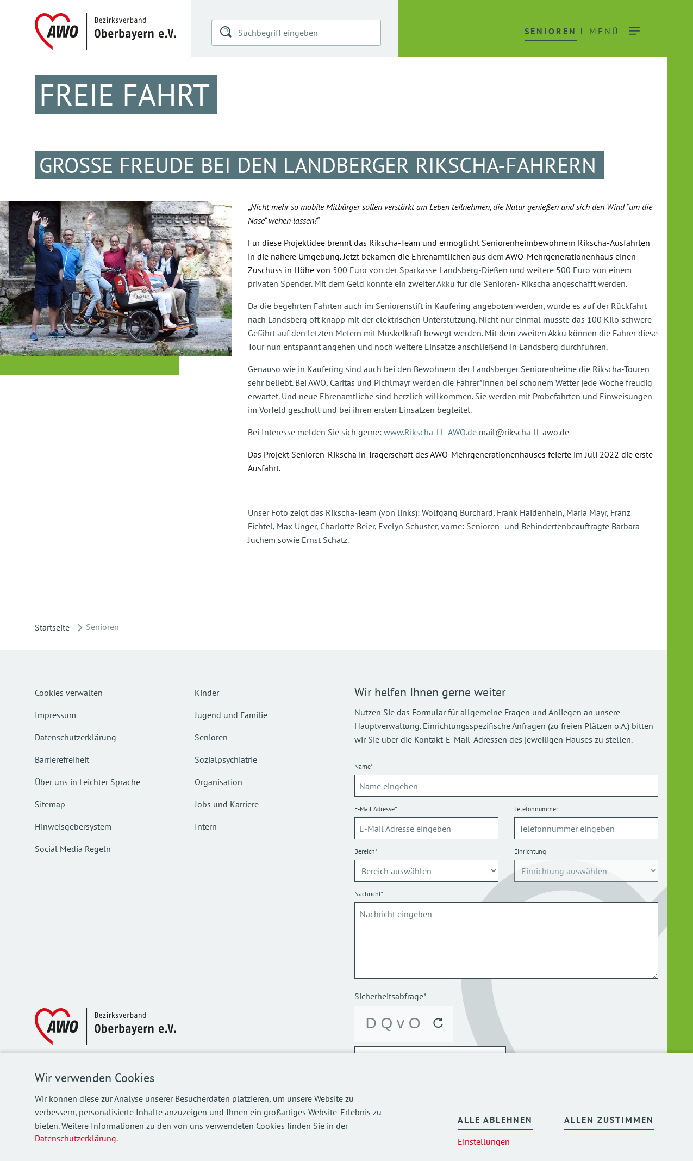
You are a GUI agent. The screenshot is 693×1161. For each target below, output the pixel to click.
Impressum (55, 714)
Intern (206, 826)
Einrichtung (530, 851)
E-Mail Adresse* (375, 809)
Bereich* (365, 851)
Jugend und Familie (231, 714)
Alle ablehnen (495, 1119)
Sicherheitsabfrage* (390, 996)
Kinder (207, 692)
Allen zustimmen (609, 1119)
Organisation (218, 781)
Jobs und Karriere (227, 804)
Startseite (52, 627)
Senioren (211, 737)
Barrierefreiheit (62, 759)
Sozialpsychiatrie (226, 759)
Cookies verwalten (69, 692)
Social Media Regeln (73, 848)
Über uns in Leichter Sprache (87, 781)
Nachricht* (368, 894)
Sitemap (50, 804)
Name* (363, 766)
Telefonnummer (536, 809)
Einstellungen (484, 1141)
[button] (226, 33)
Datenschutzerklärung (75, 1138)
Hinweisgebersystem (73, 826)
